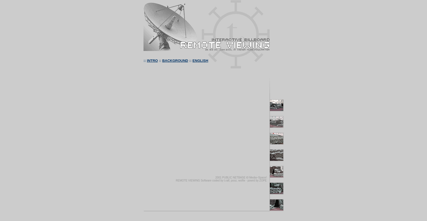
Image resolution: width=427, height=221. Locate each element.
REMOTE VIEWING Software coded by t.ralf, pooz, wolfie (210, 180)
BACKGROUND (175, 61)
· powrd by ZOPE (256, 180)
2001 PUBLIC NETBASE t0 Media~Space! (241, 177)
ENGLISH (200, 61)
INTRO (152, 61)
